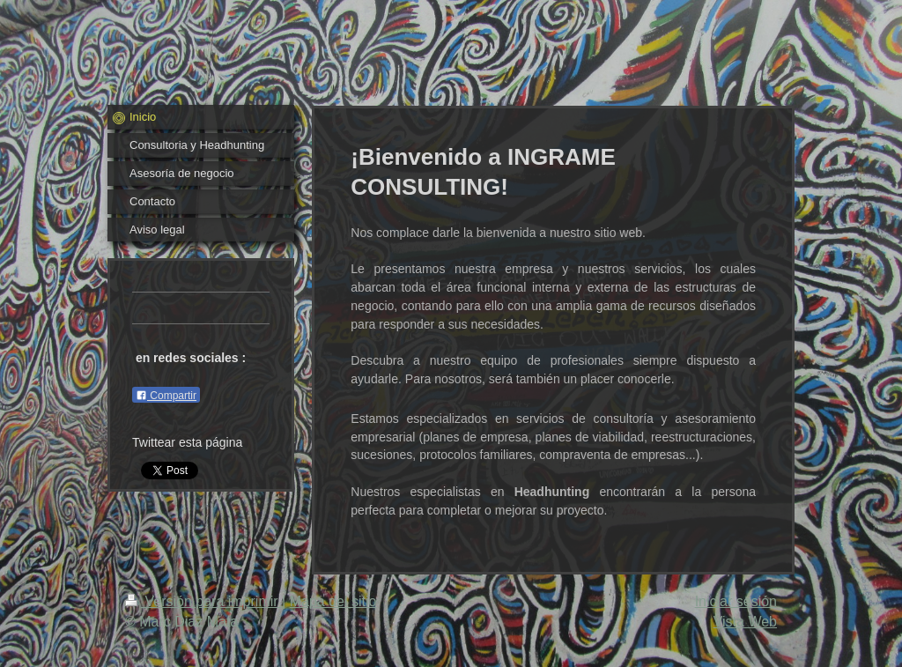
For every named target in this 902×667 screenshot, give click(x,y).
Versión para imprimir (203, 601)
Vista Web (745, 621)
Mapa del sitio (333, 601)
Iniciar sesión (736, 601)
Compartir (166, 395)
